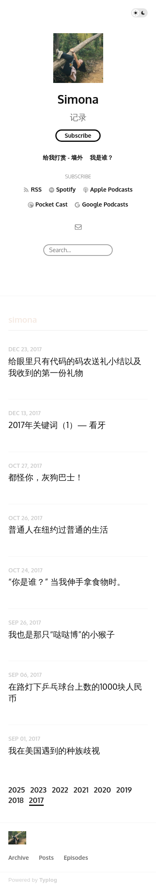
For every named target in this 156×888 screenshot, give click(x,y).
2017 (36, 800)
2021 (81, 789)
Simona (78, 99)
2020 (102, 789)
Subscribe (78, 135)
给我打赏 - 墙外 (63, 157)
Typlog (48, 880)
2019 (124, 789)
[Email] (78, 226)
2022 (60, 789)
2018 (16, 800)
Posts (46, 857)
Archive (18, 857)
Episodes (76, 857)
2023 (38, 789)
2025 (16, 789)
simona (22, 319)
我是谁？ (101, 157)
